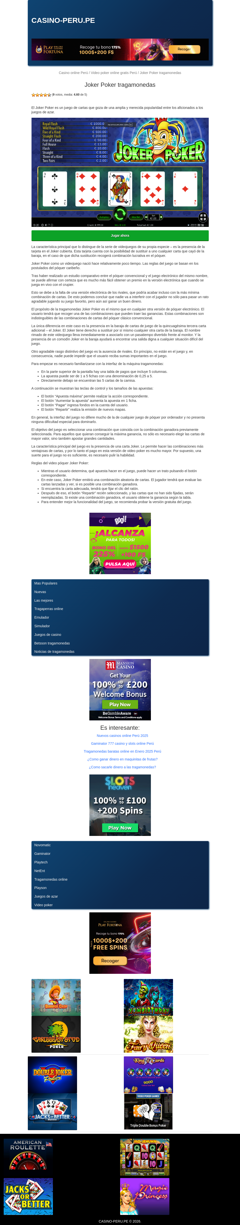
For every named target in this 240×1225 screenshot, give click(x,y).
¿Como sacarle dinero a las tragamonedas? (122, 767)
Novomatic (42, 845)
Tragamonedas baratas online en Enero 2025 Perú (122, 751)
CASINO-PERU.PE (63, 20)
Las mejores (43, 600)
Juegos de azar (46, 896)
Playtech (41, 862)
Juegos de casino (47, 635)
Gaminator (42, 854)
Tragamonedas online (51, 879)
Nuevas (40, 592)
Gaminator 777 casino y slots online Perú (122, 743)
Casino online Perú (73, 73)
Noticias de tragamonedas (54, 652)
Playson (40, 888)
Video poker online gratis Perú (114, 73)
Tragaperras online (48, 609)
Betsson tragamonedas (52, 643)
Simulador (42, 626)
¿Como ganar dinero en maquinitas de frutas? (122, 759)
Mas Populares (45, 583)
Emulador (41, 617)
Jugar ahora (120, 235)
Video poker (43, 905)
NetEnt (39, 871)
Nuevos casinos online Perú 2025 (122, 736)
